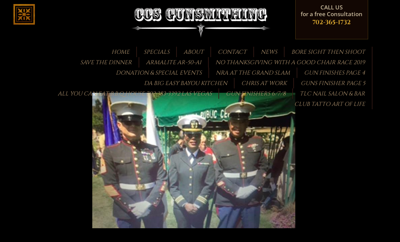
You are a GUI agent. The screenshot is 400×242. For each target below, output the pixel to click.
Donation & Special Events (159, 73)
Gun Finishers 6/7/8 (256, 93)
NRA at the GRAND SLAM (253, 73)
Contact (232, 52)
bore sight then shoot (328, 52)
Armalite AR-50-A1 (173, 62)
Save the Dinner (106, 62)
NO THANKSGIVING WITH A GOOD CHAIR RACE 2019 (290, 62)
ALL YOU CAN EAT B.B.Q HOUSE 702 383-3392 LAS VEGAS (135, 93)
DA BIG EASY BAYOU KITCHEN (185, 83)
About (194, 52)
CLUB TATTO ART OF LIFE (329, 104)
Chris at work (264, 83)
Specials (156, 52)
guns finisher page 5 (333, 83)
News (269, 52)
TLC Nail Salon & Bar (332, 93)
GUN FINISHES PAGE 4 (334, 73)
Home (120, 52)
